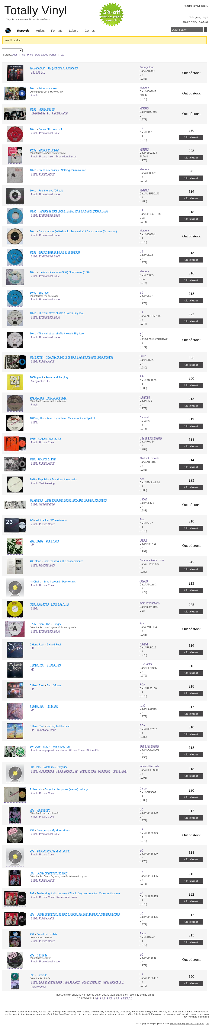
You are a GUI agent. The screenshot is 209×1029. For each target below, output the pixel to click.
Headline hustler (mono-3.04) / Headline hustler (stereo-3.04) (73, 211)
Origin (53, 54)
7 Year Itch (36, 789)
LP (43, 71)
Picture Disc (93, 750)
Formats (56, 30)
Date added (41, 54)
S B (142, 376)
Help (186, 21)
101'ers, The (37, 397)
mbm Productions (150, 603)
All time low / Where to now (51, 520)
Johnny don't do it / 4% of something (59, 251)
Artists (40, 30)
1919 (33, 438)
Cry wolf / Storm (47, 459)
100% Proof (36, 356)
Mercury (144, 87)
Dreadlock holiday (49, 149)
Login (205, 17)
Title (22, 54)
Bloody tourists (47, 108)
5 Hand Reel (37, 644)
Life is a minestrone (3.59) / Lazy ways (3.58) (64, 272)
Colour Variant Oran (67, 770)
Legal (201, 1023)
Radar (143, 933)
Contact (203, 21)
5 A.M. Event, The (40, 624)
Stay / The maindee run (56, 746)
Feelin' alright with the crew (52, 873)
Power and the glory (56, 377)
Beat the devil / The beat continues (63, 561)
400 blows (35, 561)
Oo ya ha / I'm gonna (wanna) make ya (67, 789)
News (194, 21)
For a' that (52, 705)
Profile (143, 539)
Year (61, 54)
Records (23, 30)
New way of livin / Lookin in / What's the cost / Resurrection (79, 356)
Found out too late (47, 934)
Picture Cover (47, 174)
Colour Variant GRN (50, 981)
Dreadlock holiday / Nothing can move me (62, 170)
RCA (142, 684)
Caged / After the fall (49, 438)
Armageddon (147, 67)
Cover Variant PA (91, 981)
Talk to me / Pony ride (55, 767)
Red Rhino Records (151, 437)
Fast (142, 519)
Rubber (144, 643)
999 (32, 809)
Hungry (57, 624)
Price (30, 54)
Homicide (42, 954)
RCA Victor (146, 664)
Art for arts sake (48, 88)
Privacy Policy (178, 1023)
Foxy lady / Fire (60, 603)
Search (205, 29)
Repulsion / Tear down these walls (57, 479)
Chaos (143, 499)
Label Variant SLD (113, 981)
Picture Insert (46, 156)
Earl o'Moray (54, 685)
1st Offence (36, 499)
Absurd (144, 580)
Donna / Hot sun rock (51, 129)
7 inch (34, 95)
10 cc (33, 88)
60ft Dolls (35, 746)
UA (141, 809)
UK (141, 128)
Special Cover (60, 112)
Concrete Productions (152, 560)
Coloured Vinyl (88, 770)
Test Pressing (47, 483)
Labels (73, 30)
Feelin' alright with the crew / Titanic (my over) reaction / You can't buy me (78, 893)
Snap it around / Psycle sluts (59, 581)
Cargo (143, 788)
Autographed (38, 112)
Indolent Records (149, 745)
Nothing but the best (58, 726)
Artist (15, 54)
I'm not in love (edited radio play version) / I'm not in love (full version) (78, 231)
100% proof (36, 377)
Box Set (35, 71)
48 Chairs (35, 581)
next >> (127, 997)
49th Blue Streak (39, 603)
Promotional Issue (49, 133)
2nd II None (36, 540)
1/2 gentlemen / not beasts (63, 68)
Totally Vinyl (35, 10)
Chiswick (145, 396)
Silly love (44, 292)
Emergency (43, 809)
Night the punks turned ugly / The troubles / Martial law (76, 499)
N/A (142, 478)
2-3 (31, 520)
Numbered (62, 750)
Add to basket (191, 137)
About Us (192, 1023)
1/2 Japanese (37, 68)
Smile (143, 356)
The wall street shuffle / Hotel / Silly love (61, 313)
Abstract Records (149, 458)
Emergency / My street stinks (53, 830)
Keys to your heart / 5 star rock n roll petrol (70, 418)
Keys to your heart (56, 397)
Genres (89, 30)
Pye (142, 623)
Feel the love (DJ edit (51, 190)
